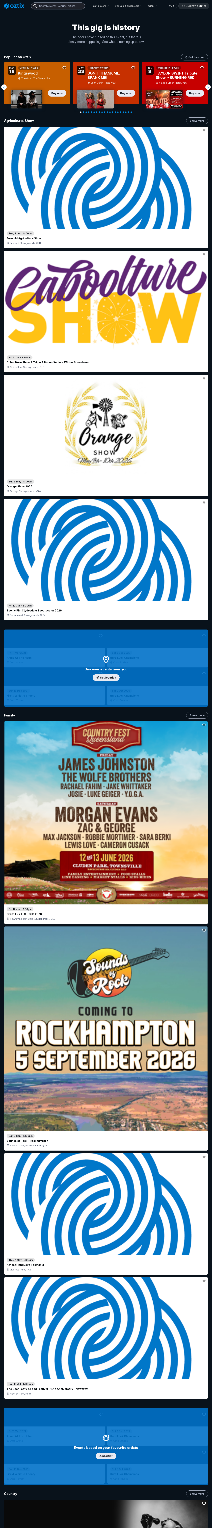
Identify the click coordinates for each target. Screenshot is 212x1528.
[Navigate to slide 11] (107, 112)
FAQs (168, 1523)
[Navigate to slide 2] (83, 112)
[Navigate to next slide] (208, 87)
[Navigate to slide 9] (102, 112)
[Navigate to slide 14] (115, 112)
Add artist (106, 388)
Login (115, 1513)
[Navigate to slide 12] (110, 112)
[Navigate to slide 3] (86, 112)
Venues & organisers (128, 5)
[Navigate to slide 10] (104, 112)
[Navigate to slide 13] (112, 112)
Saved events (17, 1525)
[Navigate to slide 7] (96, 112)
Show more (197, 120)
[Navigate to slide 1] (81, 112)
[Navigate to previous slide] (4, 87)
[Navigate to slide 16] (120, 112)
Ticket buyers (99, 5)
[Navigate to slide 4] (88, 112)
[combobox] (58, 6)
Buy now (57, 93)
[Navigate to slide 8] (99, 112)
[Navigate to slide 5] (91, 112)
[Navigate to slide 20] (131, 112)
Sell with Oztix (194, 6)
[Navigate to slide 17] (123, 112)
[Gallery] (106, 87)
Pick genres (106, 954)
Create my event (85, 1525)
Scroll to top (106, 1470)
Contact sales (135, 1513)
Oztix (152, 5)
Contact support (44, 1513)
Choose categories (106, 671)
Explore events (18, 1520)
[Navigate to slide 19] (128, 112)
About (169, 1518)
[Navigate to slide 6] (94, 112)
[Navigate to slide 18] (126, 112)
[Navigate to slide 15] (118, 112)
